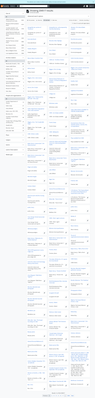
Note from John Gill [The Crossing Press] (36, 196)
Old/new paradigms (32, 228)
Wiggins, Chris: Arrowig (55, 69)
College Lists (52, 94)
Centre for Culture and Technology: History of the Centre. (36, 262)
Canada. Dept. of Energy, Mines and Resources (15, 121)
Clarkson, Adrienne (75, 333)
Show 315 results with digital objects (81, 23)
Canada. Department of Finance (15, 102)
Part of (8, 13)
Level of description (12, 150)
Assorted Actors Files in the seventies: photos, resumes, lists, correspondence (79, 124)
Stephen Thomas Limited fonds (15, 41)
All (6, 16)
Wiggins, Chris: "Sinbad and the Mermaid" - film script (35, 97)
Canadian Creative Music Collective (15, 117)
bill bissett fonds (15, 38)
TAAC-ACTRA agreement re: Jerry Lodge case (36, 250)
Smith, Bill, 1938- (15, 131)
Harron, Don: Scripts (33, 87)
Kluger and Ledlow (32, 167)
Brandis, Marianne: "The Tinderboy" (79, 280)
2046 (68, 395)
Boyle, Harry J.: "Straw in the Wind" (57, 271)
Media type (9, 155)
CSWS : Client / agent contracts (56, 218)
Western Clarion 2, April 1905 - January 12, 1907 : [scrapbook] (56, 355)
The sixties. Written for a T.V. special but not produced (58, 259)
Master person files (54, 345)
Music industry (74, 226)
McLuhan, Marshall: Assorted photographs (35, 299)
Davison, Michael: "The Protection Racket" (57, 322)
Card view (47, 20)
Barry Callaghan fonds (15, 51)
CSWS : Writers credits (33, 134)
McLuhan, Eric (15, 114)
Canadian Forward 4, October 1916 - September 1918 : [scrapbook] (58, 368)
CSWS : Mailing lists (54, 132)
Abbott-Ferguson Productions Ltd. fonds (15, 20)
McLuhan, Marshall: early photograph (34, 287)
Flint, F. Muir (74, 100)
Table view (54, 20)
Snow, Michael (15, 109)
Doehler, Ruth (74, 81)
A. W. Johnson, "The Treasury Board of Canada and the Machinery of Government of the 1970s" (79, 191)
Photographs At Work (76, 290)
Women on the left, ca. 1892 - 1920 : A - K (36, 373)
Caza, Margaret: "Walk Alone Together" (78, 160)
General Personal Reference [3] (78, 342)
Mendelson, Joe (31, 310)
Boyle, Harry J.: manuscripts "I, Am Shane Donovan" (36, 144)
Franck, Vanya (52, 122)
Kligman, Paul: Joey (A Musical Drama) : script (78, 300)
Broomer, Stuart (15, 128)
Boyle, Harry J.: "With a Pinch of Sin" (79, 248)
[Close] (93, 2)
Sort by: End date (73, 20)
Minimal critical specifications (56, 228)
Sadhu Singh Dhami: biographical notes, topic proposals (36, 109)
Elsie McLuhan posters (76, 39)
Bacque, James (31, 332)
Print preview (30, 20)
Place (7, 135)
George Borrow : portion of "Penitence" (34, 28)
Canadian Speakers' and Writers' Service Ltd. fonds (15, 28)
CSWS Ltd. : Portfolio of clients (56, 60)
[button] (84, 6)
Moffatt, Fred (15, 69)
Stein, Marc (15, 91)
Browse (12, 6)
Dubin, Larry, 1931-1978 (15, 111)
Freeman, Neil (74, 180)
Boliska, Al (73, 216)
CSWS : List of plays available (56, 113)
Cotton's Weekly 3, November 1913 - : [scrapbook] (37, 361)
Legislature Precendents (77, 90)
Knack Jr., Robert (53, 302)
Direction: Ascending (84, 20)
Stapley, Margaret (32, 48)
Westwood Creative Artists (15, 86)
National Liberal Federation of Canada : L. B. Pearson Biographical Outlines (58, 80)
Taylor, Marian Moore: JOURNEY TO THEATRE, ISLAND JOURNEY (79, 110)
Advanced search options (35, 16)
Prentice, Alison (53, 249)
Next (72, 395)
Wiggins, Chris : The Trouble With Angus (36, 122)
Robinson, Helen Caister (55, 312)
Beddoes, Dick (52, 208)
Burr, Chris (30, 384)
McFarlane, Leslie (53, 103)
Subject (8, 140)
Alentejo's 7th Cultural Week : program (78, 28)
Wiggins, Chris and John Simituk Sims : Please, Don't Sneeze (80, 68)
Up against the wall (54, 293)
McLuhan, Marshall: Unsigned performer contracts (78, 269)
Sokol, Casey (15, 106)
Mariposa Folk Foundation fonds (15, 24)
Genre (8, 145)
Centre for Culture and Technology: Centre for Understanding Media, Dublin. (58, 143)
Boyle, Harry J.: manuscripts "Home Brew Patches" (58, 158)
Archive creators (11, 58)
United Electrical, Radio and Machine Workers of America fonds (15, 34)
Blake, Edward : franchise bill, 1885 (57, 381)
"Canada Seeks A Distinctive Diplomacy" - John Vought (56, 334)
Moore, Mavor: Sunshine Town (35, 58)
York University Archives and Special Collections (15, 82)
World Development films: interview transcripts (58, 281)
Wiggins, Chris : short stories (35, 78)
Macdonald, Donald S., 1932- (15, 64)
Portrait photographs (76, 48)
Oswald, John (15, 125)
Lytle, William (52, 170)
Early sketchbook (32, 39)
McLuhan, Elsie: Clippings (55, 40)
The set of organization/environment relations (80, 236)
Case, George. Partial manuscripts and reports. (36, 217)
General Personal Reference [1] (35, 341)
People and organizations (13, 95)
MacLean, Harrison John (77, 171)
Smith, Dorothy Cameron (77, 58)
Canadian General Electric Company (15, 72)
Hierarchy (39, 20)
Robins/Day (74, 311)
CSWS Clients (74, 259)
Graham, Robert (32, 186)
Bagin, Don (52, 179)
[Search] (34, 6)
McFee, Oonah (31, 68)
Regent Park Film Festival (15, 76)
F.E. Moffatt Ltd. (15, 79)
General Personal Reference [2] (57, 189)
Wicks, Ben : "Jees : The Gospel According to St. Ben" (35, 320)
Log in (91, 6)
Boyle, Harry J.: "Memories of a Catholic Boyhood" (35, 239)
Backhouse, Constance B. (77, 380)
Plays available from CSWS (77, 138)
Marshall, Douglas (32, 176)
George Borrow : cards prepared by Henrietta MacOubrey (58, 28)
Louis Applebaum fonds (15, 54)
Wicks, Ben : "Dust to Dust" (55, 199)
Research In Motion (15, 89)
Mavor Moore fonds (15, 48)
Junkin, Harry (74, 206)
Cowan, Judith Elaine (15, 67)
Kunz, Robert (52, 50)
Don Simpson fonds (15, 45)
